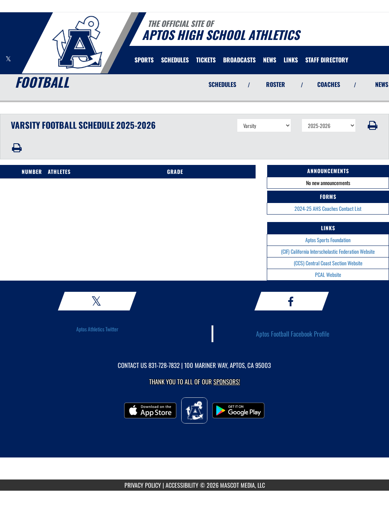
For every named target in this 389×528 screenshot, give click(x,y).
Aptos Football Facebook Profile (292, 333)
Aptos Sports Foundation (328, 240)
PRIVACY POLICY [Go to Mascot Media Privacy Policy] (142, 485)
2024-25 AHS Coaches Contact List (327, 208)
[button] (372, 125)
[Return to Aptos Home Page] (77, 42)
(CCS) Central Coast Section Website (328, 263)
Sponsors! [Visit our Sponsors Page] (226, 381)
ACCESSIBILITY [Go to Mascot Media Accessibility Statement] (182, 485)
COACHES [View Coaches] (328, 84)
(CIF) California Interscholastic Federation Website (328, 251)
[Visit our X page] (8, 59)
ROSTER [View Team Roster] (275, 84)
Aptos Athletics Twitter (97, 329)
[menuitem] (174, 60)
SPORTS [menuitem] (144, 59)
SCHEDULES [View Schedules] (222, 84)
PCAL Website (328, 274)
